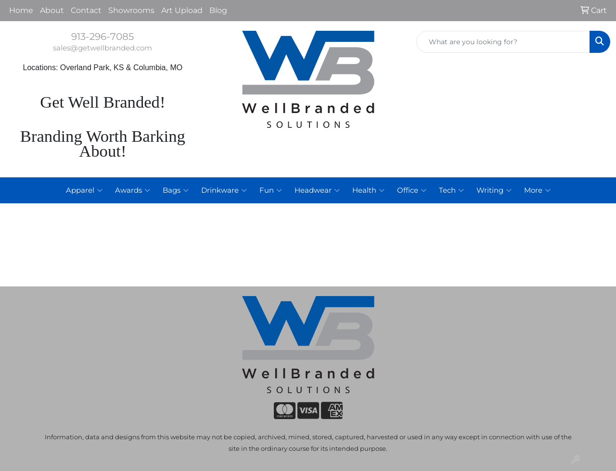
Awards (132, 190)
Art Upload (182, 10)
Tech (451, 190)
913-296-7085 (102, 36)
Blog (218, 10)
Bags (176, 190)
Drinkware (224, 190)
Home (21, 10)
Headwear (317, 190)
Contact (86, 10)
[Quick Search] (503, 42)
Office (411, 190)
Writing (494, 190)
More (537, 190)
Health (368, 190)
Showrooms (131, 10)
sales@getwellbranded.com (102, 48)
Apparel (84, 190)
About (52, 10)
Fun (270, 190)
